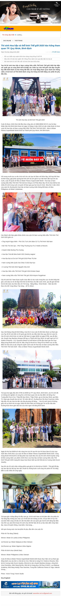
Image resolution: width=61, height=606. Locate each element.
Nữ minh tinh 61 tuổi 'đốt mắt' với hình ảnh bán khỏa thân (22, 61)
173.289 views (56, 52)
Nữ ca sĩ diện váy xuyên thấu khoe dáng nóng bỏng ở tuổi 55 (23, 56)
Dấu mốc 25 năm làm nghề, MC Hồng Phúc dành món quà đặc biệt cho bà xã (28, 59)
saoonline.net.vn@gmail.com (42, 593)
